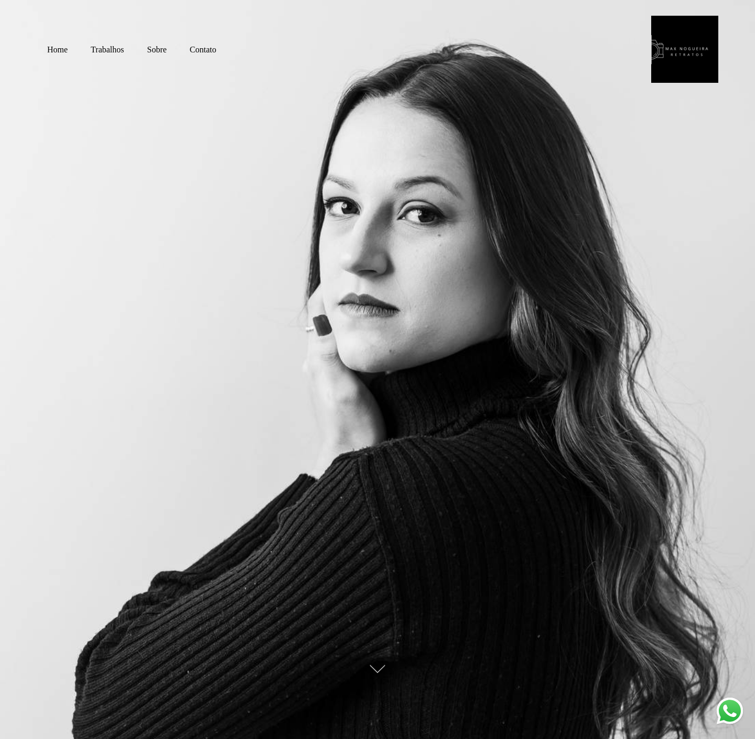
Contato (203, 49)
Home (57, 49)
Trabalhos (107, 49)
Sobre (157, 49)
